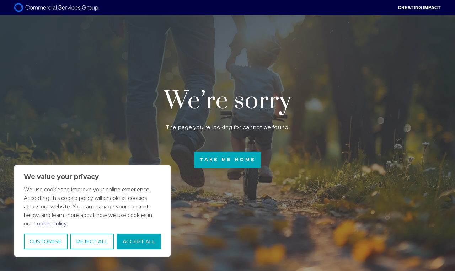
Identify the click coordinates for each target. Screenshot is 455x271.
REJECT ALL (92, 241)
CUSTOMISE (45, 241)
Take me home (227, 159)
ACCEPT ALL (139, 241)
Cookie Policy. (50, 223)
